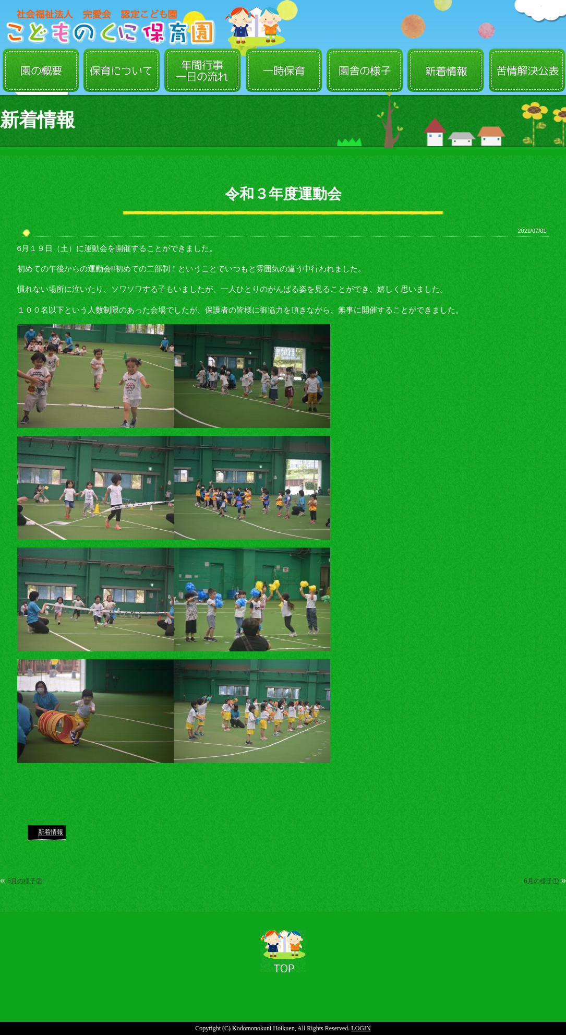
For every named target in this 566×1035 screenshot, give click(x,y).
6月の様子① (541, 881)
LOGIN (360, 1028)
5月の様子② (24, 881)
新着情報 (50, 832)
